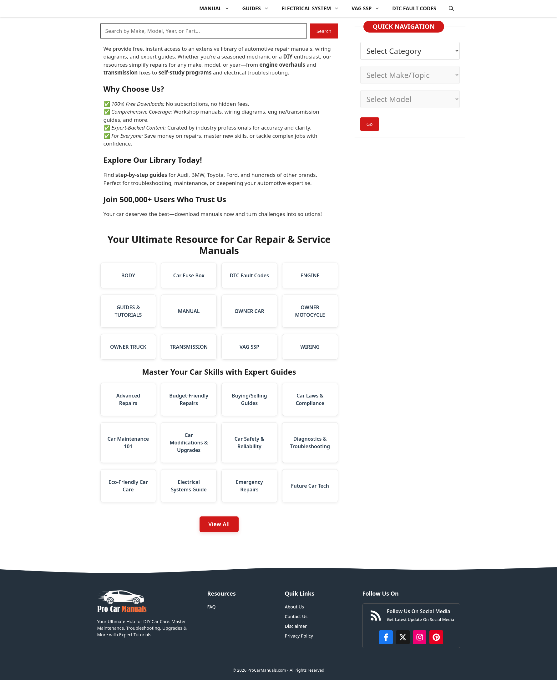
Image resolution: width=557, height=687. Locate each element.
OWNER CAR (249, 311)
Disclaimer (296, 626)
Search (323, 31)
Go (370, 124)
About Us (294, 607)
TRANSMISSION (189, 346)
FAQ (211, 607)
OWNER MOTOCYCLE (310, 311)
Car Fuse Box (189, 275)
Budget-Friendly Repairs (188, 399)
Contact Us (296, 616)
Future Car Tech (310, 485)
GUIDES (258, 8)
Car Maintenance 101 (128, 442)
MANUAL (217, 8)
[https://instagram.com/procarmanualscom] (420, 637)
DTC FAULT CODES (414, 8)
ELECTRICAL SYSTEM (313, 8)
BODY (128, 275)
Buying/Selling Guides (249, 399)
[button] (451, 8)
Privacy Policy (299, 636)
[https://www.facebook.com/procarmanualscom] (386, 637)
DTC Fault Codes (249, 275)
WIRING (310, 346)
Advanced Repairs (128, 399)
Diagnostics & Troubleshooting (310, 442)
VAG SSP (369, 8)
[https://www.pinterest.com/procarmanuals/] (436, 637)
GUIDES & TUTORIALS (128, 311)
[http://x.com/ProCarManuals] (403, 637)
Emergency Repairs (249, 486)
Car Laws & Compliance (310, 399)
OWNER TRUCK (128, 346)
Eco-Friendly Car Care (128, 486)
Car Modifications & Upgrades (189, 443)
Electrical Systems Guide (188, 486)
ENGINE (310, 275)
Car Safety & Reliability (249, 442)
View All (219, 524)
